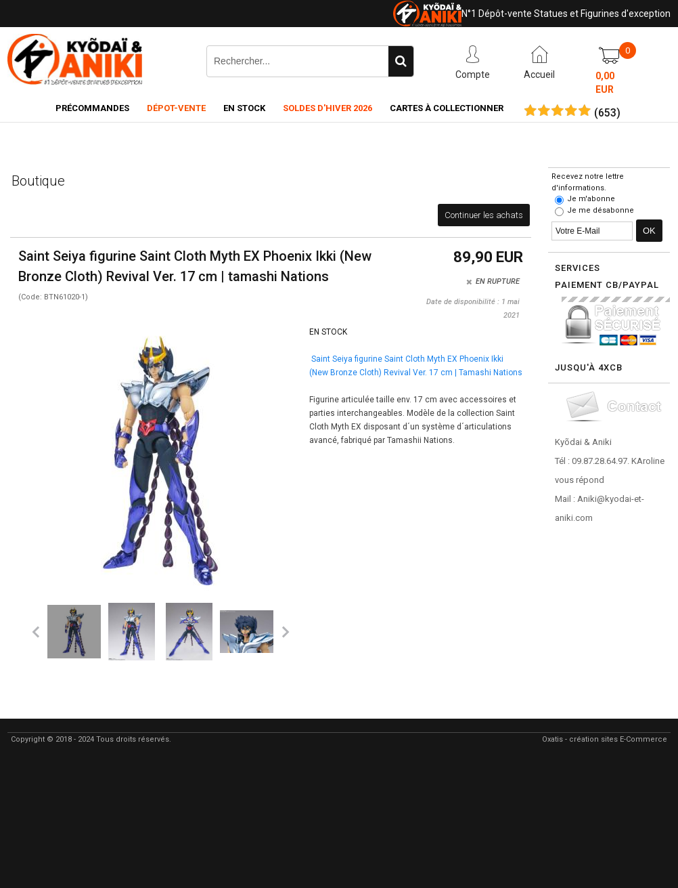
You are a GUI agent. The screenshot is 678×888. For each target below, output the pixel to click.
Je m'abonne (591, 198)
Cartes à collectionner (446, 108)
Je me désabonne (600, 210)
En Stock (244, 108)
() (607, 113)
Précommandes (92, 108)
